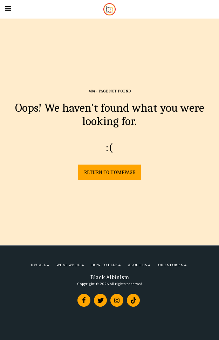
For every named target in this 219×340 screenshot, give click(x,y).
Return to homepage (109, 172)
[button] (8, 8)
